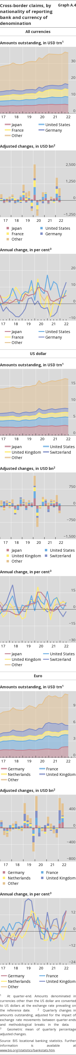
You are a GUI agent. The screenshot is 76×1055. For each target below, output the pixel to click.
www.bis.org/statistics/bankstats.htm (27, 1050)
